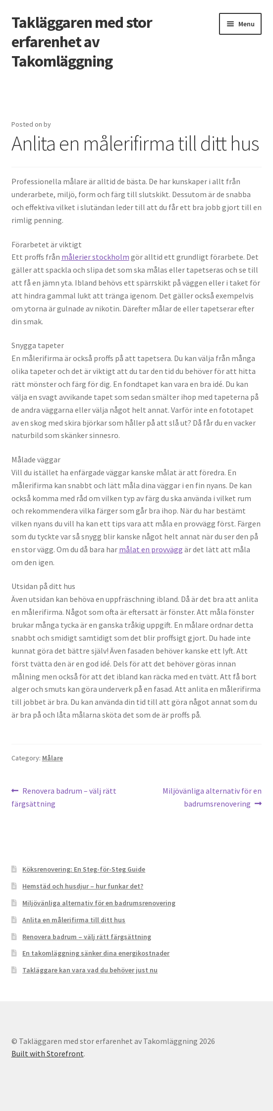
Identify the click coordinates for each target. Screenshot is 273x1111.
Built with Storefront (47, 1053)
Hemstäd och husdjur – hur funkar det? (82, 886)
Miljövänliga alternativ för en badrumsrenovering (212, 797)
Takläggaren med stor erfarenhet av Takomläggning (81, 41)
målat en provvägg (151, 549)
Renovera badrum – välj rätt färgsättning (64, 797)
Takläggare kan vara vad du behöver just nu (90, 969)
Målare (52, 757)
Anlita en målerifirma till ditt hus (73, 919)
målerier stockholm (95, 257)
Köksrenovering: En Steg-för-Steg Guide (83, 869)
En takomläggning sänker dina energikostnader (95, 953)
